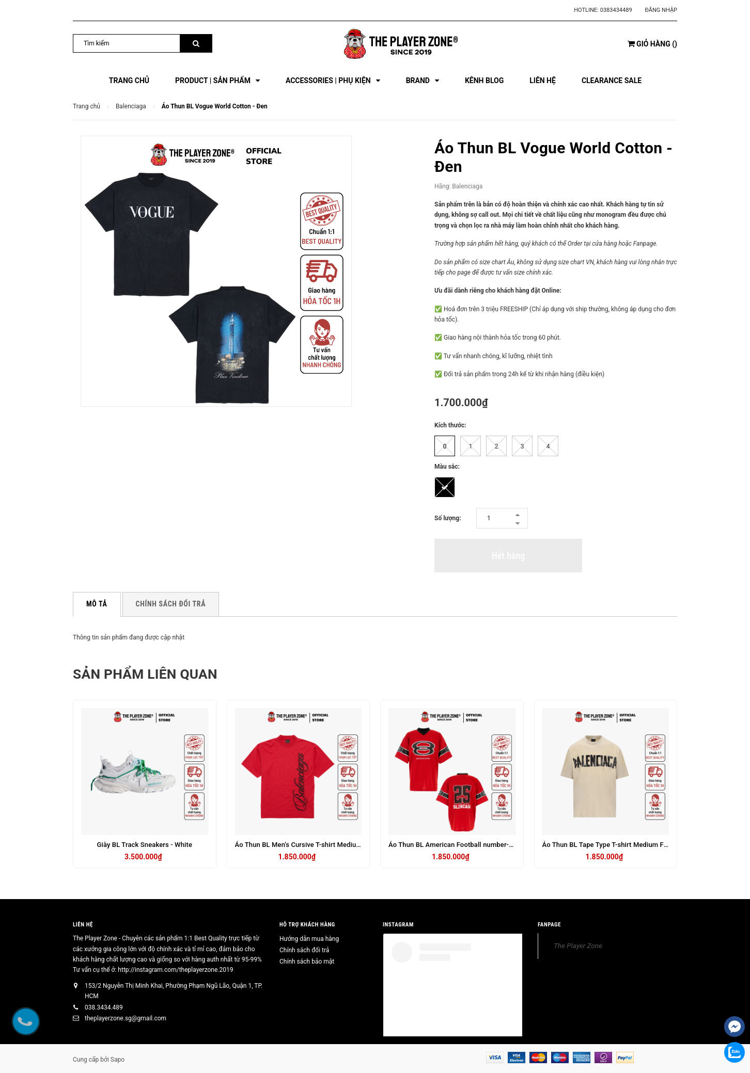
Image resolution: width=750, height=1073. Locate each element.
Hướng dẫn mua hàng (309, 938)
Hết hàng (508, 555)
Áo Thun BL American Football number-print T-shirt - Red (475, 844)
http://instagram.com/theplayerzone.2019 (175, 969)
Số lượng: (447, 518)
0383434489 (616, 10)
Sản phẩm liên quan (155, 673)
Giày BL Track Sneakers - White (144, 844)
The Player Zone (578, 945)
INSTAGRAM (398, 924)
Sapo (117, 1059)
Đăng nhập (661, 10)
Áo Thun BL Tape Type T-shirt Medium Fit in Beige (618, 844)
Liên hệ (83, 924)
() (652, 44)
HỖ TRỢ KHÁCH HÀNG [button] (307, 924)
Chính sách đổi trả (304, 950)
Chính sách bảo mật (306, 961)
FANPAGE (549, 924)
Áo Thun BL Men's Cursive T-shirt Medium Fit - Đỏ (310, 844)
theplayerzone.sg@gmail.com (125, 1018)
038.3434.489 (104, 1007)
